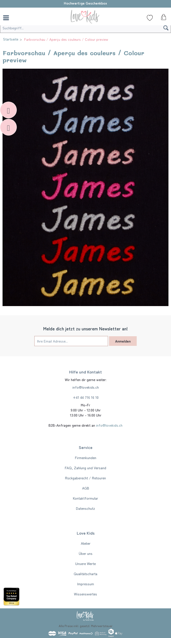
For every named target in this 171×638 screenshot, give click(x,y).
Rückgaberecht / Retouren (85, 477)
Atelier (85, 543)
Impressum (85, 583)
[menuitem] (7, 18)
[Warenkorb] (163, 18)
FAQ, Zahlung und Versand (85, 467)
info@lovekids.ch (85, 387)
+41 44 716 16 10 (86, 397)
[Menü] (7, 18)
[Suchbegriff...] (85, 28)
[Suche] (19, 18)
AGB (85, 488)
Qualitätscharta (85, 573)
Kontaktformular (85, 498)
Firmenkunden (85, 457)
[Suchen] (166, 28)
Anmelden (123, 341)
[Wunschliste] (150, 18)
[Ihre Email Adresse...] (71, 341)
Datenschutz (85, 508)
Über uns (85, 553)
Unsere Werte (85, 563)
